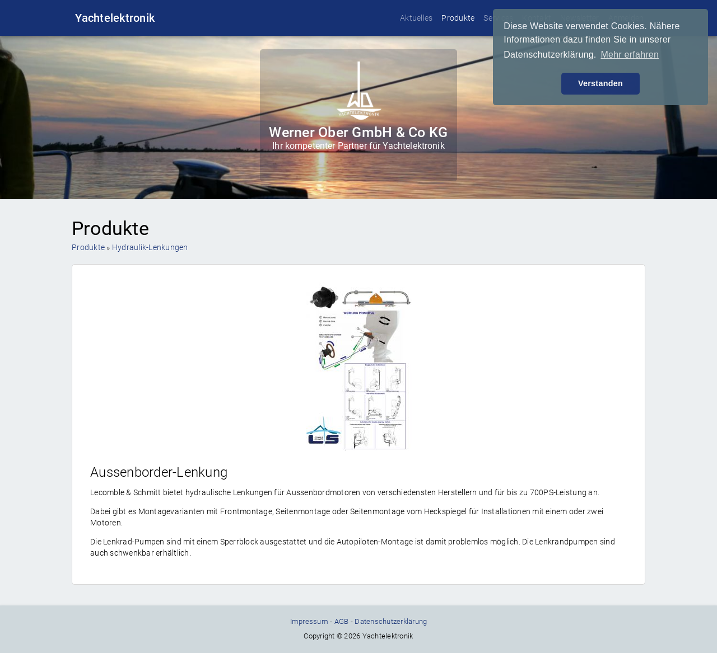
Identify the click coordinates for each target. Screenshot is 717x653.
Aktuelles (416, 17)
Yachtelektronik (115, 18)
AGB (341, 621)
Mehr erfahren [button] (629, 54)
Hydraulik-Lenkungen (150, 247)
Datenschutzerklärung (391, 621)
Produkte (457, 17)
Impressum (309, 621)
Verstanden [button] (600, 83)
